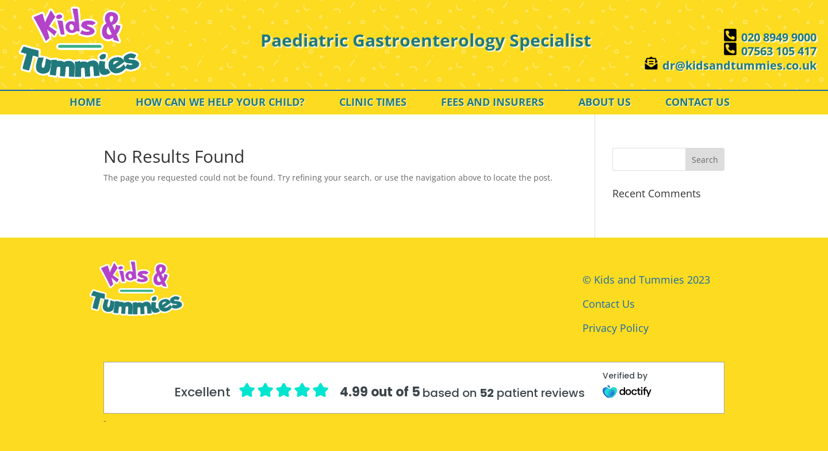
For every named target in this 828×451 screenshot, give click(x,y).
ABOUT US (604, 103)
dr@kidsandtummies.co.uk (739, 65)
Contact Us (608, 304)
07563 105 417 (778, 51)
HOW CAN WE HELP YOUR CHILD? (220, 103)
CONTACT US (697, 103)
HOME (85, 103)
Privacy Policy (615, 328)
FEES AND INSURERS (492, 103)
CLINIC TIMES (373, 103)
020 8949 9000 (778, 37)
